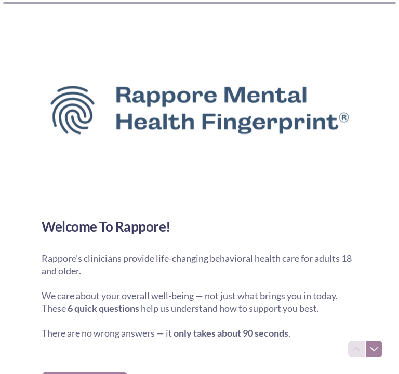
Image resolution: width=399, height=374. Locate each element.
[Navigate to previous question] (356, 349)
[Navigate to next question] (374, 349)
